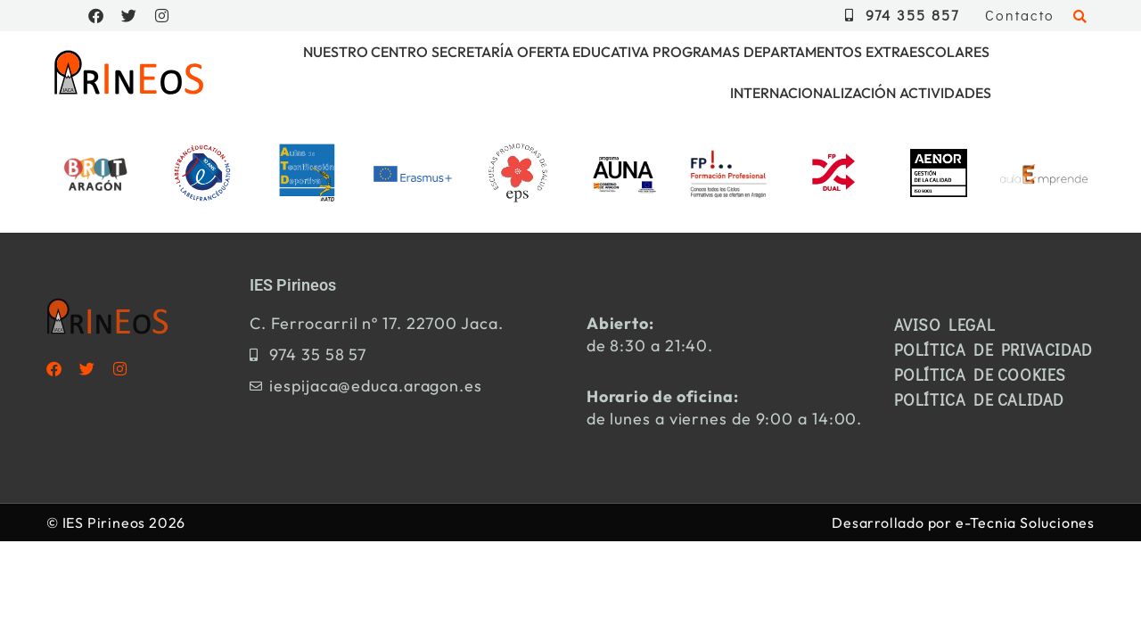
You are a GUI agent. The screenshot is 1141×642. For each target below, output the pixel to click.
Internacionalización (813, 93)
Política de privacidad (993, 349)
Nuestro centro (365, 52)
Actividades (945, 93)
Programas (696, 52)
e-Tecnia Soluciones (1025, 522)
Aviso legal (945, 324)
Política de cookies (980, 374)
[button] (1080, 17)
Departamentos (802, 52)
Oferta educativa (583, 52)
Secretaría (472, 52)
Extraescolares (927, 52)
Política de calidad (979, 399)
